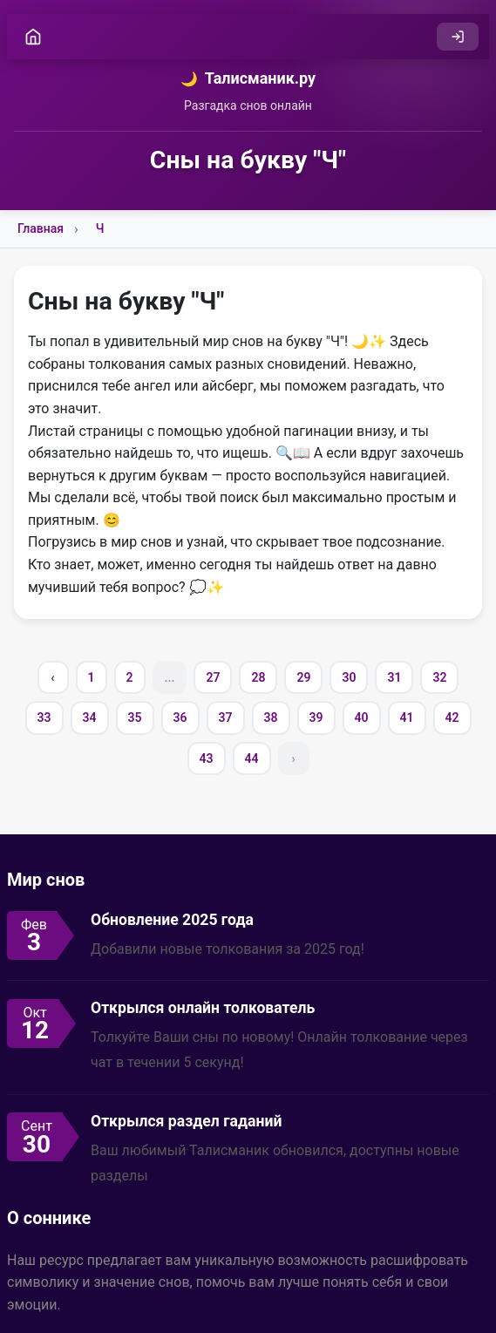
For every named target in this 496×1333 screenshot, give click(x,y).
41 (407, 717)
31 (394, 677)
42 (452, 717)
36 (180, 717)
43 (207, 758)
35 (135, 717)
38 (271, 717)
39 (316, 717)
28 (258, 677)
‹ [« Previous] (52, 677)
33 (44, 717)
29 (303, 677)
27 (213, 677)
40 (362, 717)
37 (226, 717)
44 (252, 758)
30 (349, 677)
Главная (40, 228)
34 (90, 717)
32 (439, 677)
